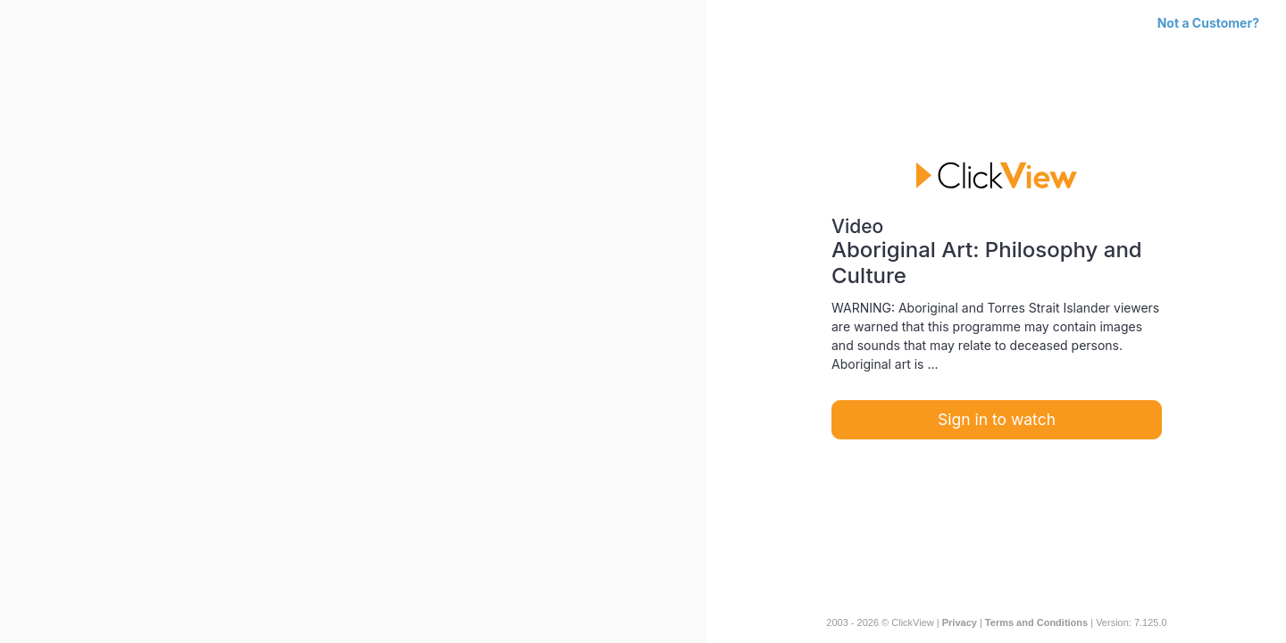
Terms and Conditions (1036, 622)
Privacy (959, 622)
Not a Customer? (1208, 22)
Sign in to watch (997, 419)
